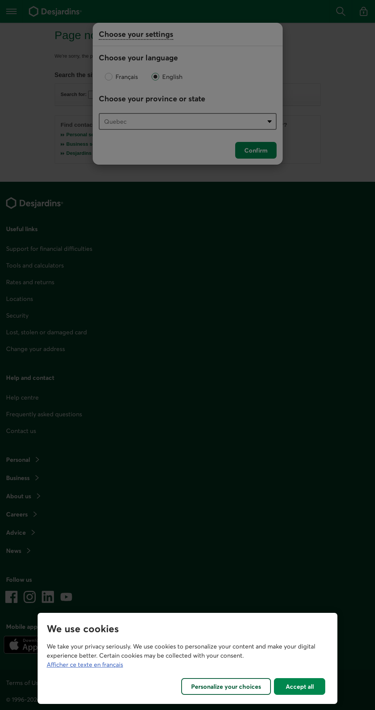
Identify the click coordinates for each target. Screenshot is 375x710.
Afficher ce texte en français (85, 664)
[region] (188, 658)
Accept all (300, 686)
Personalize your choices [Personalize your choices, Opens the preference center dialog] (226, 686)
